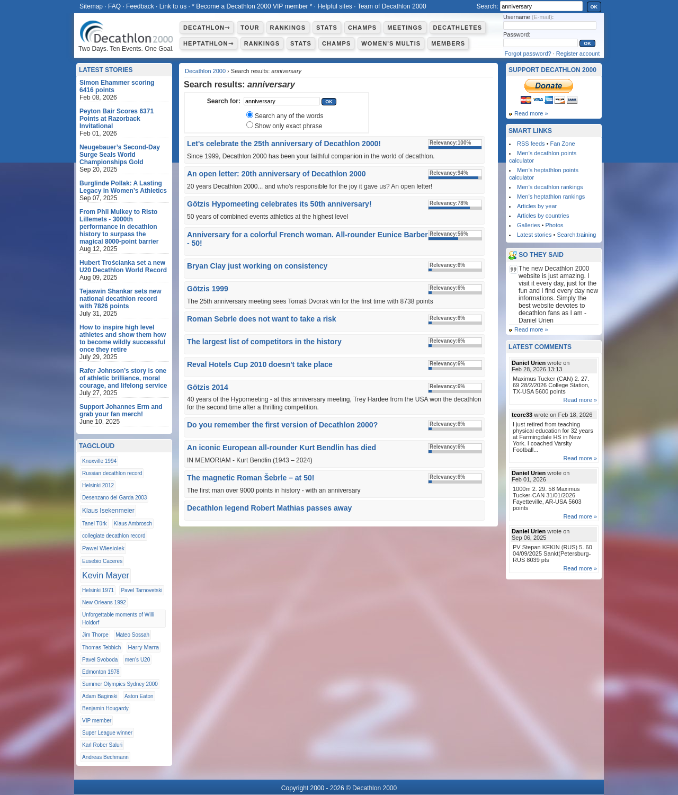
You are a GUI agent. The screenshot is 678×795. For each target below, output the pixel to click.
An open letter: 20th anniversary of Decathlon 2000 (276, 173)
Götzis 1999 (207, 288)
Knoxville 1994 (99, 461)
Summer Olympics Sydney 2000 (120, 684)
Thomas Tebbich (101, 647)
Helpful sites (334, 6)
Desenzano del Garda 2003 (114, 498)
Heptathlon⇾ (208, 43)
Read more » (531, 113)
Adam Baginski (100, 696)
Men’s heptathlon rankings (551, 196)
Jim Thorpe (95, 635)
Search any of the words (289, 116)
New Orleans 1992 (104, 602)
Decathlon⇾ (206, 27)
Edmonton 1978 (101, 672)
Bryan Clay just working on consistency (257, 266)
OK (594, 7)
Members (448, 43)
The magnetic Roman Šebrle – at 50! (250, 478)
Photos (554, 225)
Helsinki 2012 (98, 485)
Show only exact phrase (288, 126)
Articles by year (537, 206)
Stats (326, 27)
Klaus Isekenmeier (108, 510)
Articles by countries (543, 215)
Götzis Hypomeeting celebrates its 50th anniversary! (279, 204)
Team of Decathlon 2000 (392, 6)
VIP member (96, 720)
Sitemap (91, 6)
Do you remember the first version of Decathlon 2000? (282, 425)
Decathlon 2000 (205, 71)
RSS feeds (531, 143)
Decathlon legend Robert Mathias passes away (269, 508)
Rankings (288, 27)
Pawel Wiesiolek (103, 548)
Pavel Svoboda (100, 660)
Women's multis (391, 43)
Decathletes (458, 27)
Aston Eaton (138, 696)
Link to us (172, 6)
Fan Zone (562, 143)
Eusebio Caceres (102, 561)
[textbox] (282, 101)
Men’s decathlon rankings (550, 187)
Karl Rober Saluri (102, 745)
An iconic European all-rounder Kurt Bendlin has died (281, 447)
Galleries (528, 225)
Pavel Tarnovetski (141, 590)
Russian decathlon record (112, 473)
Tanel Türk (94, 523)
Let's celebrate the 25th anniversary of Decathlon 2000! (284, 143)
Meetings (404, 27)
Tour (249, 27)
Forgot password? (528, 53)
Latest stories (534, 234)
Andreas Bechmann (105, 757)
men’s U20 (137, 660)
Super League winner (107, 733)
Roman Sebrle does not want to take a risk (261, 319)
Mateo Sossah (132, 635)
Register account (578, 53)
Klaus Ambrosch (133, 523)
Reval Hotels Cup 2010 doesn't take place (260, 364)
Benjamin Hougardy (105, 708)
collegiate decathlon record (114, 536)
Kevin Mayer (105, 575)
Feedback (140, 6)
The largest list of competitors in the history (264, 341)
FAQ (114, 6)
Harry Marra (143, 647)
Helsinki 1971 (98, 590)
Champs (362, 27)
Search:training (576, 234)
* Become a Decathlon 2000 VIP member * (252, 6)
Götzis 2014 (207, 387)
